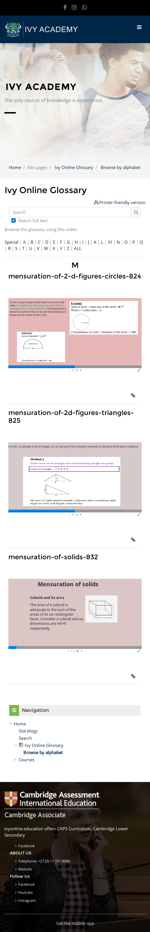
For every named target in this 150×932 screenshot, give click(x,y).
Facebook (26, 845)
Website (25, 869)
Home (15, 167)
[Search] (70, 212)
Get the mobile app (75, 923)
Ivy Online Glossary (74, 167)
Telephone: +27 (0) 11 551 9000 (44, 861)
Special (11, 242)
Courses (27, 759)
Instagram (27, 900)
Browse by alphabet (120, 167)
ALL (77, 248)
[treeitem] (75, 723)
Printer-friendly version (122, 202)
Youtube (25, 892)
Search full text (33, 220)
